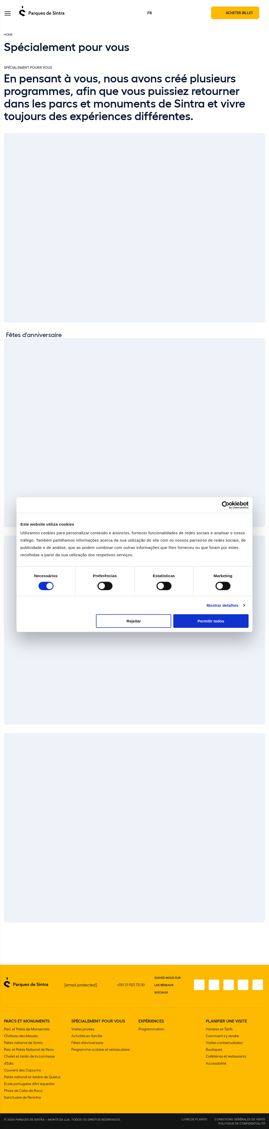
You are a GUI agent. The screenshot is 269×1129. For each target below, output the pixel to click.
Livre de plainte (194, 1119)
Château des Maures (21, 1036)
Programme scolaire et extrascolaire (100, 1049)
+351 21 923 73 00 (131, 985)
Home (8, 34)
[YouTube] (243, 985)
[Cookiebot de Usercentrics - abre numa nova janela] (226, 505)
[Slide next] (262, 926)
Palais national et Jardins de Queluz (32, 1077)
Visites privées (82, 1029)
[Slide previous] (248, 926)
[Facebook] (199, 985)
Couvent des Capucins (22, 1070)
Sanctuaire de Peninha (22, 1097)
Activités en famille (86, 1036)
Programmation (151, 1029)
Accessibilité (216, 1063)
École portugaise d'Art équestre (29, 1083)
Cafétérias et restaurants (226, 1056)
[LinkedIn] (257, 985)
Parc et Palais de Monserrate (27, 1029)
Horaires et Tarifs (219, 1029)
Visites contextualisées (224, 1043)
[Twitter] (228, 985)
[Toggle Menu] (7, 14)
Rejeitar (133, 621)
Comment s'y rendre (222, 1036)
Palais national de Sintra (23, 1043)
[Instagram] (213, 985)
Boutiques (214, 1049)
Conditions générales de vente (239, 1119)
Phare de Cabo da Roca (23, 1090)
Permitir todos (211, 621)
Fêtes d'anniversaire (87, 1043)
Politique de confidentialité (241, 1123)
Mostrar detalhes (223, 605)
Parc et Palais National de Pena (29, 1049)
